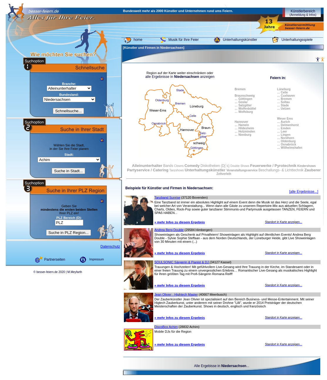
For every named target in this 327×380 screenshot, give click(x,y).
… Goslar (241, 102)
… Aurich (283, 121)
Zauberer (312, 170)
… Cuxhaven (286, 95)
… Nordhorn (285, 138)
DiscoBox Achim (166, 327)
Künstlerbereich (302, 12)
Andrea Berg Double (169, 230)
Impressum (96, 259)
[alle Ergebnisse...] (303, 192)
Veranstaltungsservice (242, 170)
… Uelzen (283, 108)
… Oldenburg (286, 141)
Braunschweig (244, 95)
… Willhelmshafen (289, 147)
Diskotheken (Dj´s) (215, 166)
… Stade (283, 105)
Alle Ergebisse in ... (221, 366)
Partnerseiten (54, 259)
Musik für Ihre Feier (183, 40)
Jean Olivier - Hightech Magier (176, 294)
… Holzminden (245, 131)
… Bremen (284, 99)
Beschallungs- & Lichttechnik (280, 170)
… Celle (282, 92)
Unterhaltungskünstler (240, 40)
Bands (168, 166)
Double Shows (239, 166)
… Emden (284, 128)
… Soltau (283, 102)
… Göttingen (243, 99)
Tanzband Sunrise (167, 197)
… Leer (282, 131)
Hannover (241, 121)
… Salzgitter (243, 105)
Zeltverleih (224, 173)
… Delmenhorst (288, 125)
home (138, 40)
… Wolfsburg (244, 111)
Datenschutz (110, 247)
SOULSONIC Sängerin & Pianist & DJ (182, 262)
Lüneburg (284, 89)
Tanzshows (176, 170)
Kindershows (306, 166)
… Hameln (242, 125)
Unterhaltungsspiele (297, 40)
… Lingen (284, 134)
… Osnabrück (286, 144)
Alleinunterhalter (147, 165)
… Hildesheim (244, 128)
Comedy (192, 165)
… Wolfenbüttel (245, 108)
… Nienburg (243, 134)
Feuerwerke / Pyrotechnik (273, 165)
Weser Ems (285, 118)
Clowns (179, 166)
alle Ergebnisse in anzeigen (180, 77)
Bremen (240, 89)
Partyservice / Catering (147, 170)
